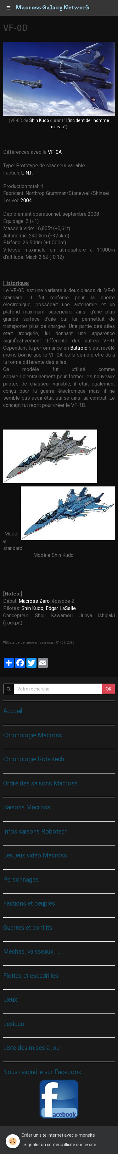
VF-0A (55, 152)
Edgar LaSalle (61, 608)
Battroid (79, 348)
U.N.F (26, 173)
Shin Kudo (39, 120)
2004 (26, 200)
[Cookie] (13, 1141)
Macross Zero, (35, 601)
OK (108, 688)
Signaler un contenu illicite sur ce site (60, 1144)
